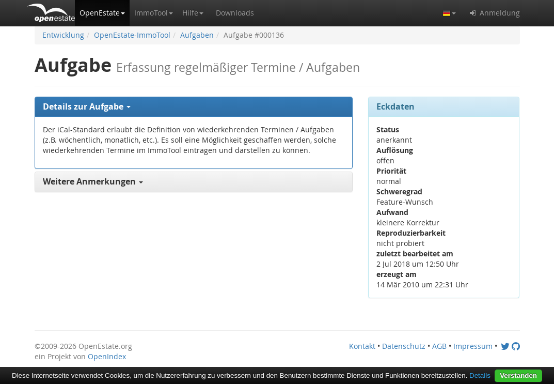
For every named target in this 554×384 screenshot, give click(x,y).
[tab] (194, 107)
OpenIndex (107, 356)
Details (479, 375)
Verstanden (518, 375)
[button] (102, 13)
